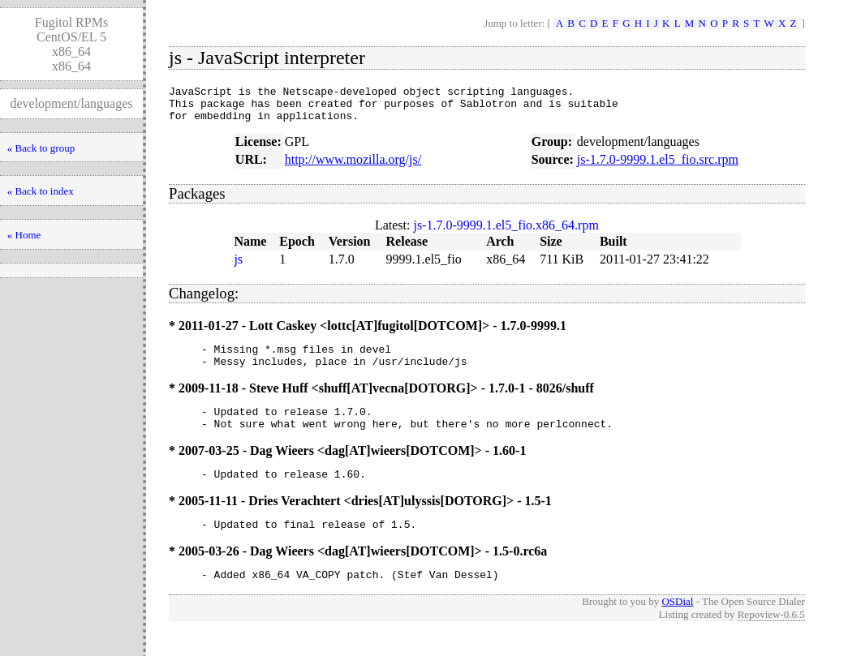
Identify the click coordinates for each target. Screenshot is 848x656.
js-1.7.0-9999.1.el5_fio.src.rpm (657, 167)
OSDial (677, 626)
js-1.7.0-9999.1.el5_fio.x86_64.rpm (505, 232)
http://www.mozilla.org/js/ (353, 167)
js (238, 266)
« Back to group (41, 148)
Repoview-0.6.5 (771, 638)
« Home (24, 235)
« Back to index (40, 191)
